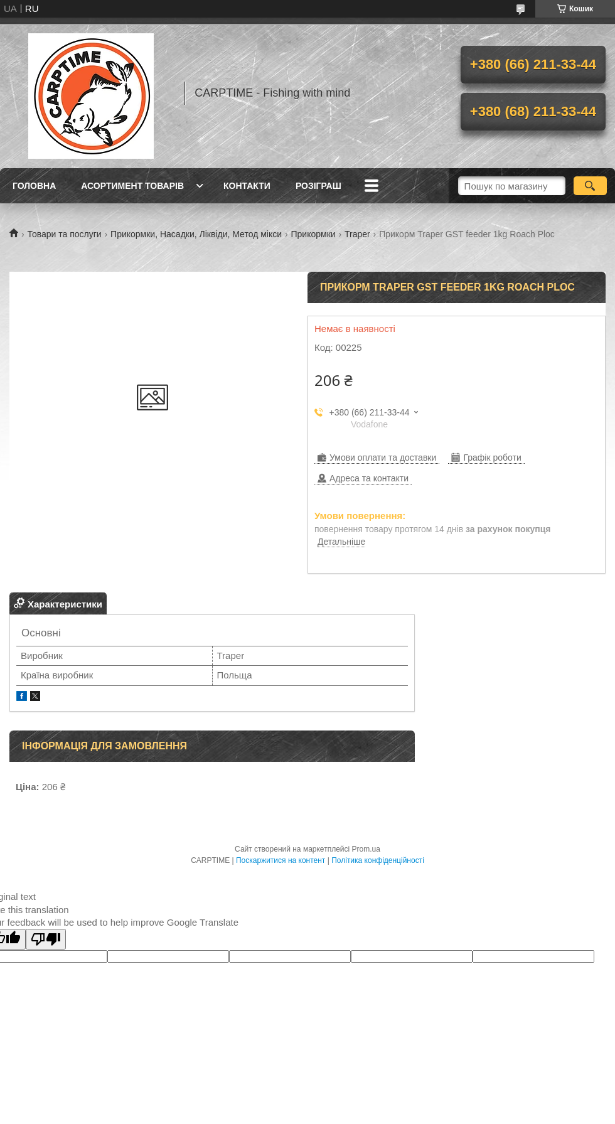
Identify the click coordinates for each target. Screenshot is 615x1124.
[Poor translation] (46, 939)
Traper (357, 234)
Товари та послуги (64, 234)
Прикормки (313, 234)
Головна (34, 186)
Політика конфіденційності (377, 860)
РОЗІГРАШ (318, 186)
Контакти (246, 186)
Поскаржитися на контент (280, 860)
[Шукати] (590, 185)
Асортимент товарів (132, 186)
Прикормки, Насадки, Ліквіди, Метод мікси (196, 234)
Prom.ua (366, 849)
